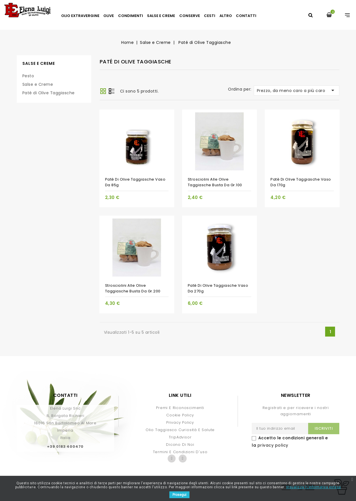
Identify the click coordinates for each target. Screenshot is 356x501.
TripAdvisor (180, 437)
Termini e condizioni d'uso (180, 452)
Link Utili (180, 395)
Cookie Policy (180, 415)
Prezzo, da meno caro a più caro (296, 90)
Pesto (28, 76)
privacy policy (272, 445)
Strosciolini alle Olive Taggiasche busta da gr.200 (133, 288)
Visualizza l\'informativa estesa (313, 487)
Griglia (103, 91)
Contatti (246, 15)
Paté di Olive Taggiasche (48, 93)
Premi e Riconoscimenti (180, 407)
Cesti (209, 15)
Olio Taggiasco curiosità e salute (180, 430)
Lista (111, 91)
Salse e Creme (161, 15)
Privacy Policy (180, 422)
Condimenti (130, 15)
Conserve (189, 15)
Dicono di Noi (180, 444)
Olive (108, 15)
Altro (225, 15)
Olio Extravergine (80, 15)
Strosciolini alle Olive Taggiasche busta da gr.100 (215, 182)
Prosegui (179, 495)
